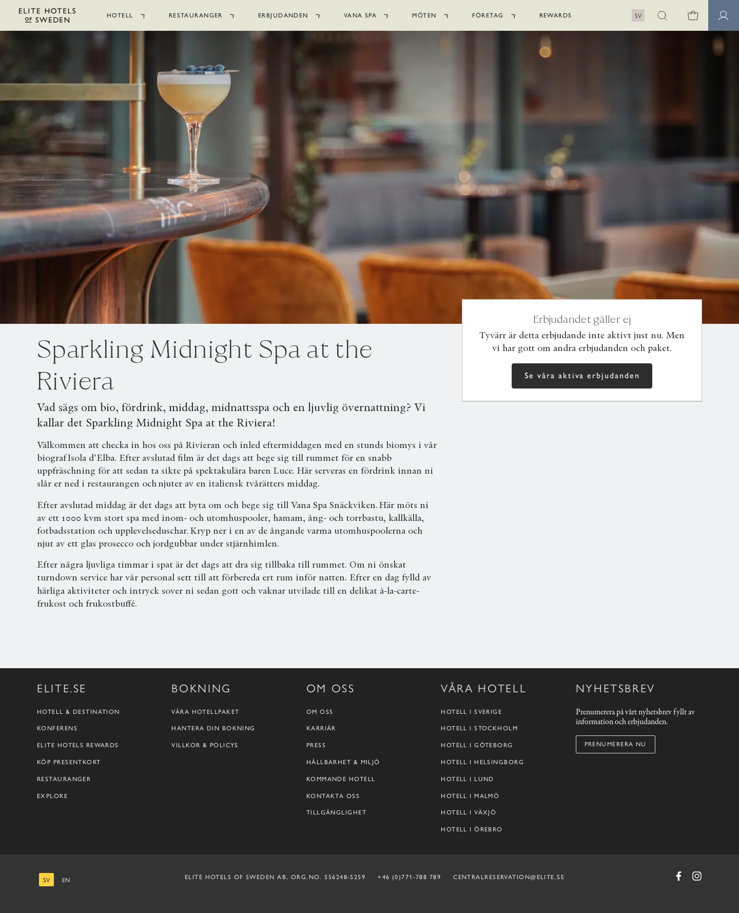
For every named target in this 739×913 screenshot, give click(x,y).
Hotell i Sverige (471, 711)
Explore (52, 796)
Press (316, 745)
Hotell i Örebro (472, 829)
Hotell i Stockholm (479, 728)
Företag (488, 15)
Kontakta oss (333, 796)
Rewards (555, 15)
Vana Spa (360, 15)
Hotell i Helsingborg (482, 762)
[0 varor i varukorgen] (692, 15)
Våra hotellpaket (205, 711)
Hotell (120, 15)
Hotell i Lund (467, 779)
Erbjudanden (283, 15)
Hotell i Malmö (470, 796)
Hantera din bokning (213, 728)
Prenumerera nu (616, 744)
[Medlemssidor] (723, 15)
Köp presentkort (69, 762)
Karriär (321, 728)
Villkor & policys (204, 745)
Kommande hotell (341, 779)
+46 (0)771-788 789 (409, 877)
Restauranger (196, 15)
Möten (424, 15)
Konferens (57, 728)
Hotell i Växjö (468, 812)
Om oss (320, 711)
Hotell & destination (78, 711)
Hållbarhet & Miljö (343, 762)
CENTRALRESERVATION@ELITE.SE (509, 877)
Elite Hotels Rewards (78, 745)
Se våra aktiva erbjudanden (582, 375)
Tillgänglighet (336, 812)
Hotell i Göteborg (477, 745)
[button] (662, 15)
